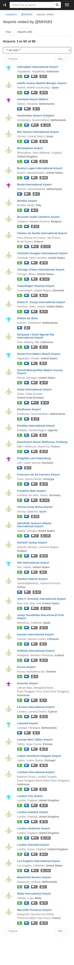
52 (43, 435)
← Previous (11, 59)
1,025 (44, 500)
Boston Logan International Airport (39, 168)
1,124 (45, 246)
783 (44, 821)
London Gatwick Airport (32, 812)
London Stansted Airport (33, 844)
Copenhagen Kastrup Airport (35, 285)
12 (35, 536)
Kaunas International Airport (35, 634)
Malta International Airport (34, 893)
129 (35, 419)
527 (44, 854)
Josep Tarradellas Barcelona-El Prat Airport (40, 617)
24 (34, 676)
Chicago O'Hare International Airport (40, 269)
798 (44, 263)
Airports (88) (24, 31)
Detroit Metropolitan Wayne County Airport (40, 372)
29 (43, 644)
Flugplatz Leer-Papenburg (34, 458)
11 (35, 402)
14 (36, 109)
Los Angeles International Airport (38, 861)
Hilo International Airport (33, 562)
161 (44, 716)
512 (44, 311)
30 (34, 210)
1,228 (45, 536)
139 (44, 749)
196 (44, 484)
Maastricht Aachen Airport (34, 877)
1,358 (45, 870)
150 (44, 451)
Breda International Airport (34, 184)
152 (44, 923)
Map (8, 31)
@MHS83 (26, 14)
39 (36, 733)
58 (43, 363)
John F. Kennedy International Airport (41, 598)
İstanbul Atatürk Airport (32, 578)
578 (44, 295)
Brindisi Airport (27, 200)
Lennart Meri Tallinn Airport (35, 739)
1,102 (45, 125)
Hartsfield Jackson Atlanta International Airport (34, 525)
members (11, 14)
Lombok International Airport (36, 772)
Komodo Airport (27, 683)
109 (35, 516)
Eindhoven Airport (29, 409)
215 (44, 161)
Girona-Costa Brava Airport (35, 506)
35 (43, 789)
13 (36, 194)
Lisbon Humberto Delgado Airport (39, 755)
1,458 (45, 838)
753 (44, 383)
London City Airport (30, 796)
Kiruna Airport (26, 667)
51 (43, 887)
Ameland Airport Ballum (32, 99)
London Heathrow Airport (33, 828)
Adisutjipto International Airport (37, 66)
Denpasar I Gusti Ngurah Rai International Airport (35, 336)
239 (44, 141)
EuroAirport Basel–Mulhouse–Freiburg (42, 441)
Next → (61, 59)
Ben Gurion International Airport (38, 131)
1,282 (45, 608)
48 (43, 76)
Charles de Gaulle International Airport (42, 233)
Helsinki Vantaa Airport (32, 542)
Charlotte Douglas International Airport (42, 253)
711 (44, 627)
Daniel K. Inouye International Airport (41, 302)
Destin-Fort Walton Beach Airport (38, 353)
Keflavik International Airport (35, 650)
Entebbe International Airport (36, 425)
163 (35, 226)
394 (44, 660)
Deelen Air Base (27, 318)
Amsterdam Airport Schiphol (35, 115)
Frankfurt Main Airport (31, 490)
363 (37, 592)
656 (44, 92)
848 (44, 178)
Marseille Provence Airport (34, 909)
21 (35, 608)
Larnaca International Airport (35, 707)
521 (45, 402)
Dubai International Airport (34, 389)
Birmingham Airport (30, 148)
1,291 (44, 279)
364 (44, 556)
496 (44, 765)
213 (44, 347)
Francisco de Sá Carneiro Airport (38, 474)
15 (35, 125)
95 (43, 572)
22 (35, 838)
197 (44, 805)
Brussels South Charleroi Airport (38, 216)
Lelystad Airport (27, 723)
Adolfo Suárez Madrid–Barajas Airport (41, 83)
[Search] (57, 5)
